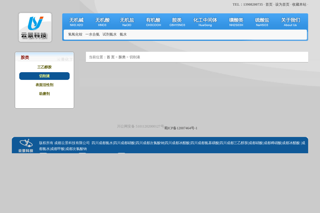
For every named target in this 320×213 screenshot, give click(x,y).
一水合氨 (92, 34)
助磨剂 (44, 94)
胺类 (122, 57)
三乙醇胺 (44, 67)
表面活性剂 (44, 85)
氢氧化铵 (75, 34)
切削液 (44, 76)
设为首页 (282, 4)
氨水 (123, 34)
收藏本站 (299, 4)
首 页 (111, 57)
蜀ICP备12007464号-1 (181, 128)
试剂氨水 (110, 34)
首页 (269, 4)
